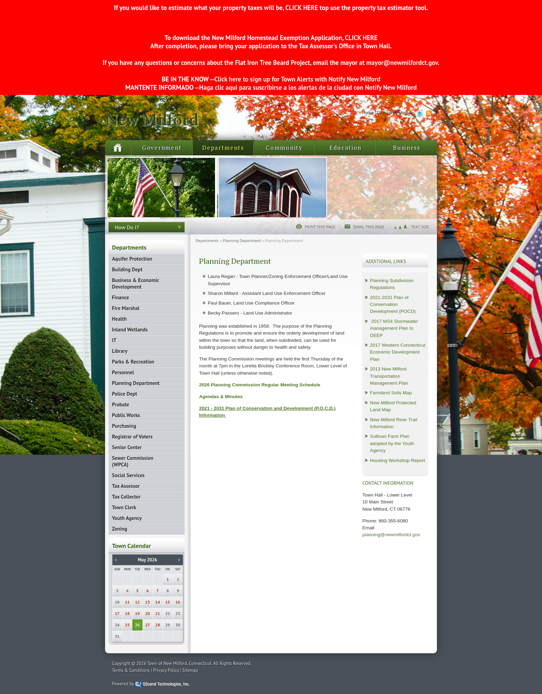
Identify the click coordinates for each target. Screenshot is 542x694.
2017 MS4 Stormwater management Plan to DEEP (394, 328)
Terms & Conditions (131, 670)
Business (406, 148)
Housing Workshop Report (397, 460)
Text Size (420, 226)
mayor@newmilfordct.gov (402, 62)
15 (167, 602)
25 (127, 624)
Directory (385, 113)
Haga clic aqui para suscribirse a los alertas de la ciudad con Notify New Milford (308, 87)
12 (137, 602)
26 (137, 624)
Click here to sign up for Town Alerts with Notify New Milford (297, 79)
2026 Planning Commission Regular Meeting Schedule (259, 384)
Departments (223, 148)
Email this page (368, 226)
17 (117, 613)
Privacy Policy (166, 670)
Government (162, 148)
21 (157, 613)
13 (147, 602)
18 (127, 613)
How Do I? (127, 227)
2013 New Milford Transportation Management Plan (389, 376)
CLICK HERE (301, 7)
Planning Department (242, 240)
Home (368, 113)
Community (284, 148)
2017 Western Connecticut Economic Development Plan (397, 352)
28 (157, 624)
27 (147, 624)
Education (345, 148)
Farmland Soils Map (391, 392)
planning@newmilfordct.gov (391, 534)
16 (178, 602)
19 (137, 613)
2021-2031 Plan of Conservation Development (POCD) (392, 304)
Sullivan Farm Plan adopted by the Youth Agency (392, 443)
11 (127, 602)
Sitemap (405, 113)
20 (147, 613)
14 (157, 602)
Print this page (320, 226)
